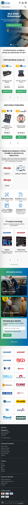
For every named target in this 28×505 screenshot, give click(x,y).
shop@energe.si (7, 437)
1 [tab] (11, 45)
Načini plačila (4, 483)
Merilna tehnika (4, 453)
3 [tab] (15, 45)
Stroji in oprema (5, 450)
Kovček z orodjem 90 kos (21, 81)
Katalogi (3, 465)
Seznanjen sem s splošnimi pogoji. (13, 331)
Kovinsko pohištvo (5, 451)
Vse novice (14, 342)
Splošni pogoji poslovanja (7, 481)
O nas (2, 464)
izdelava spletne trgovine (11, 503)
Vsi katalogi (14, 264)
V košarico (7, 91)
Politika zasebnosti (5, 479)
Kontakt (3, 471)
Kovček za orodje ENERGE (7, 81)
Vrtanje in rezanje (5, 448)
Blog (2, 467)
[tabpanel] (14, 28)
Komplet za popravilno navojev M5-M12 (7, 127)
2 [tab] (13, 45)
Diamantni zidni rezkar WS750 (21, 126)
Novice (2, 469)
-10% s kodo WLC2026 (14, 25)
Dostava (3, 485)
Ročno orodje (4, 446)
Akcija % (3, 455)
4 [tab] (17, 45)
